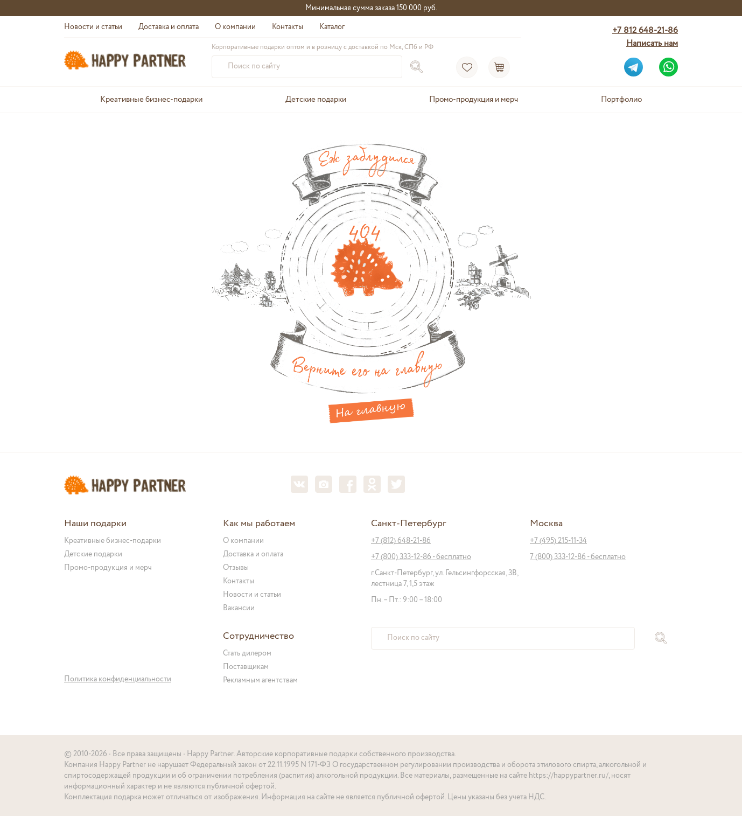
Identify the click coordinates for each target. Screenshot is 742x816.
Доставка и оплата (168, 27)
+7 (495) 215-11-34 (558, 540)
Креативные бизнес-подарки (151, 99)
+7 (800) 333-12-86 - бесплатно (421, 557)
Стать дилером (247, 653)
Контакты (287, 27)
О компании (235, 27)
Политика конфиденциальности (117, 679)
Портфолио (621, 99)
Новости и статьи (93, 27)
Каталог (332, 27)
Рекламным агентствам (260, 680)
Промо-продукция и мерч (473, 99)
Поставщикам (246, 666)
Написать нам (652, 43)
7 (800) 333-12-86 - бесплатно (578, 557)
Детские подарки (315, 99)
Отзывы (236, 567)
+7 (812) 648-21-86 (401, 540)
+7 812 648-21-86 (645, 30)
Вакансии (239, 608)
